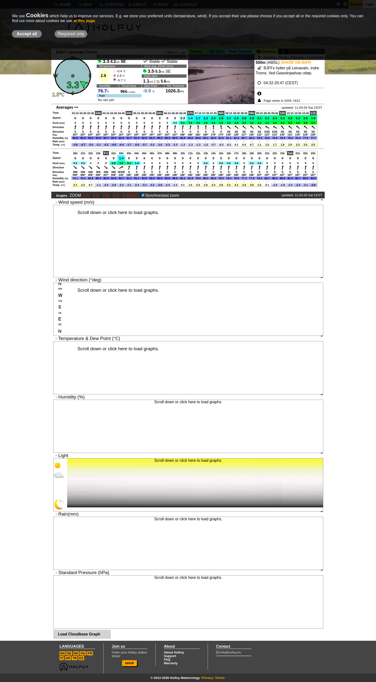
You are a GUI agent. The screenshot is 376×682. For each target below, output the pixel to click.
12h (106, 195)
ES (81, 658)
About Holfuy (174, 652)
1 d (116, 195)
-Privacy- (207, 678)
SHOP (129, 663)
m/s (169, 66)
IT (61, 658)
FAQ (167, 659)
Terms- (220, 678)
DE (69, 653)
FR (90, 653)
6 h (96, 195)
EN (62, 653)
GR (67, 658)
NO (76, 653)
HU (83, 653)
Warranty (170, 663)
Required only (71, 33)
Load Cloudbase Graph (79, 634)
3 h (87, 195)
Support (170, 656)
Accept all (27, 33)
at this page (84, 21)
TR (74, 658)
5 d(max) (131, 195)
